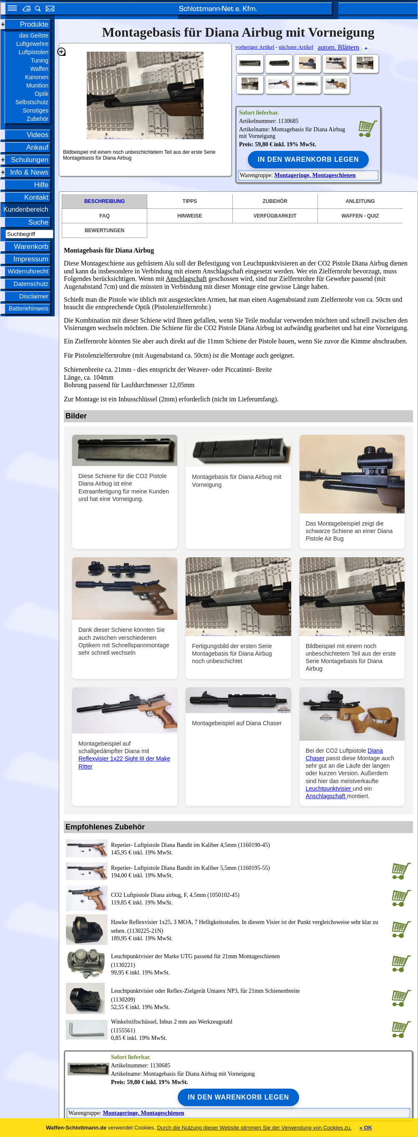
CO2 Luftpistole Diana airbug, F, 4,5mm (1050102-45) (175, 895)
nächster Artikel (296, 47)
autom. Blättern (339, 47)
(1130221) (249, 960)
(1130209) (249, 995)
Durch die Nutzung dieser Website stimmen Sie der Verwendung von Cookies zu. (254, 1127)
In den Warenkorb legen (308, 159)
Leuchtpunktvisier (329, 788)
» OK (365, 1127)
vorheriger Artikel (254, 47)
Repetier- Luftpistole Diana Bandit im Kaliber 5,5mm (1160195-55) (190, 868)
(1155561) (249, 1025)
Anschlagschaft (186, 278)
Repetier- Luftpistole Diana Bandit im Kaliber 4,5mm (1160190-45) (190, 845)
